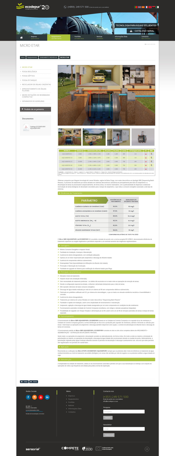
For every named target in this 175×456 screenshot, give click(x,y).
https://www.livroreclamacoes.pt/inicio (34, 411)
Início (23, 57)
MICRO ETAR (64, 57)
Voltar (24, 382)
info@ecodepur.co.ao (110, 401)
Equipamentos (32, 57)
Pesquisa (106, 407)
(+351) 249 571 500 (115, 397)
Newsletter (107, 425)
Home (33, 382)
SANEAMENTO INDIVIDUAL (48, 57)
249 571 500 (76, 6)
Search (108, 418)
